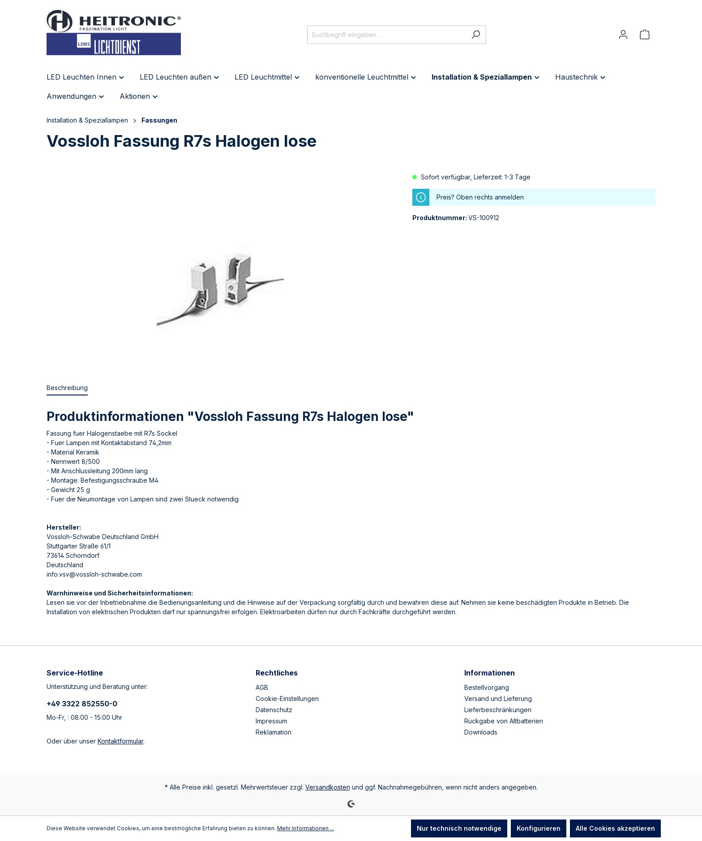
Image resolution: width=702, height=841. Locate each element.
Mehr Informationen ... (305, 828)
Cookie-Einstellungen (287, 698)
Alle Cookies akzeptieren (615, 828)
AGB (262, 687)
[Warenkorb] (644, 34)
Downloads (480, 732)
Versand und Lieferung (498, 698)
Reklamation (273, 732)
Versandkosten (327, 787)
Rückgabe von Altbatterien (503, 721)
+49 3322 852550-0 (82, 703)
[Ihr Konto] (623, 34)
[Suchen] (475, 34)
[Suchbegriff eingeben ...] (386, 34)
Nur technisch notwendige (459, 828)
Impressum (271, 721)
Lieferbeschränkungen (497, 710)
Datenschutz (274, 710)
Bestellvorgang (486, 687)
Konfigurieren (539, 828)
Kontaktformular (120, 741)
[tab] (67, 388)
